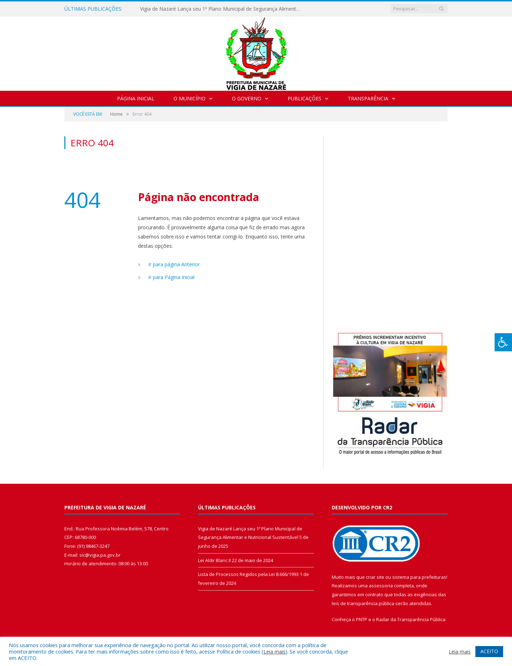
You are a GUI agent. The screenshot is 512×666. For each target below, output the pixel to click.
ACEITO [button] (489, 651)
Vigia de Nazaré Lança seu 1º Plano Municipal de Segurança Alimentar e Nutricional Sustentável (222, 9)
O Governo (246, 98)
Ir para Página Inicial (171, 277)
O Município (190, 98)
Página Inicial (135, 98)
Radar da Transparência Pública (411, 619)
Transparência (368, 98)
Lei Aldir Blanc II (214, 560)
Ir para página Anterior (174, 264)
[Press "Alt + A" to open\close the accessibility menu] (503, 342)
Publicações (304, 98)
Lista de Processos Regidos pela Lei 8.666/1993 (248, 574)
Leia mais (274, 651)
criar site (375, 577)
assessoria (381, 585)
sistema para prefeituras (419, 577)
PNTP (361, 619)
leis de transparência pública (363, 603)
